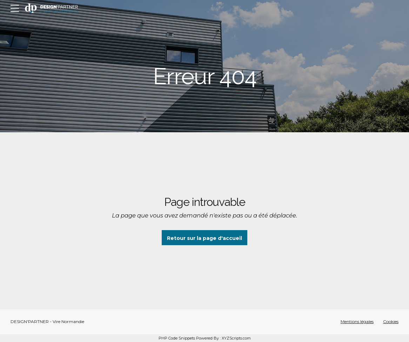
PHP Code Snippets (177, 338)
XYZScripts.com (236, 338)
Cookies (390, 321)
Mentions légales (357, 321)
